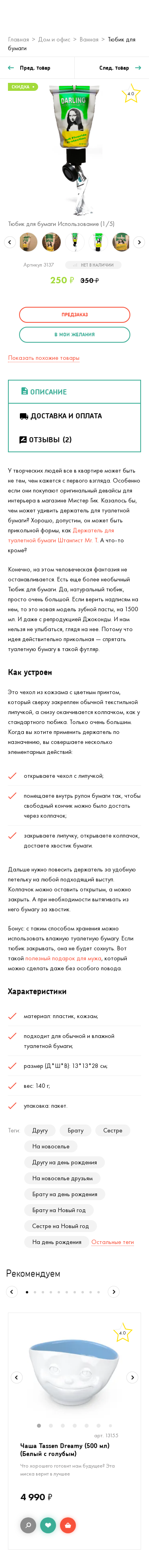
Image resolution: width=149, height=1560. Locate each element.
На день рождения (56, 1242)
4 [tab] (78, 1426)
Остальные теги (112, 1242)
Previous (10, 242)
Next (139, 242)
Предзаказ (75, 315)
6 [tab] (102, 1426)
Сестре (112, 1130)
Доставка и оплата (60, 415)
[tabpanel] (74, 1372)
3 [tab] (67, 1426)
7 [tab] (113, 1426)
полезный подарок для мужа (63, 958)
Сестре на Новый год (60, 1226)
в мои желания (74, 335)
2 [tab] (55, 1426)
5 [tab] (90, 1426)
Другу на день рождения (64, 1162)
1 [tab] (43, 1426)
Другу (40, 1130)
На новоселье (51, 1146)
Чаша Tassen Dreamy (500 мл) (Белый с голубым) (64, 1449)
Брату (75, 1130)
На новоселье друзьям (62, 1178)
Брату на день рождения (64, 1194)
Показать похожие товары (43, 357)
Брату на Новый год (59, 1210)
